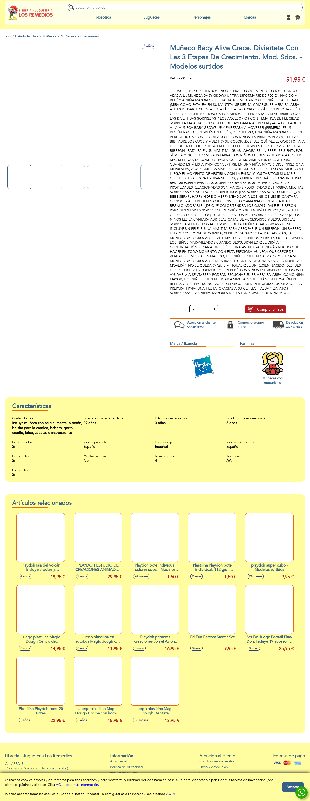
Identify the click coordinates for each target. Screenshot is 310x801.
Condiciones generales (216, 761)
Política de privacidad (126, 767)
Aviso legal (118, 761)
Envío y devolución (213, 767)
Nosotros (103, 17)
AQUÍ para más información (77, 784)
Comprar (270, 309)
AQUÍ (170, 794)
